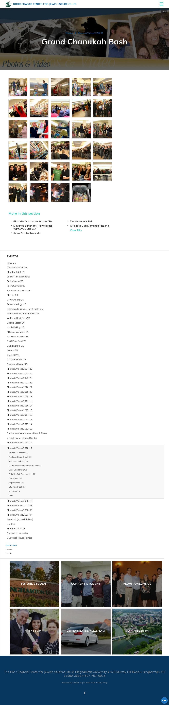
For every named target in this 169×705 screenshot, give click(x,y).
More (11, 495)
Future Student (34, 584)
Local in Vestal (137, 631)
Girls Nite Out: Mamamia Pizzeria (89, 225)
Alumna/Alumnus (137, 584)
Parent (35, 631)
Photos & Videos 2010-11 (90, 33)
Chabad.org (77, 682)
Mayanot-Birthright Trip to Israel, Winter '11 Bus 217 (32, 227)
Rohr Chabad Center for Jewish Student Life (44, 4)
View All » (76, 230)
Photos (69, 33)
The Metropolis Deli (81, 221)
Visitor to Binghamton (86, 631)
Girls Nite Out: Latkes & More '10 (32, 221)
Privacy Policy (101, 682)
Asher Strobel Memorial (27, 233)
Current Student (86, 584)
